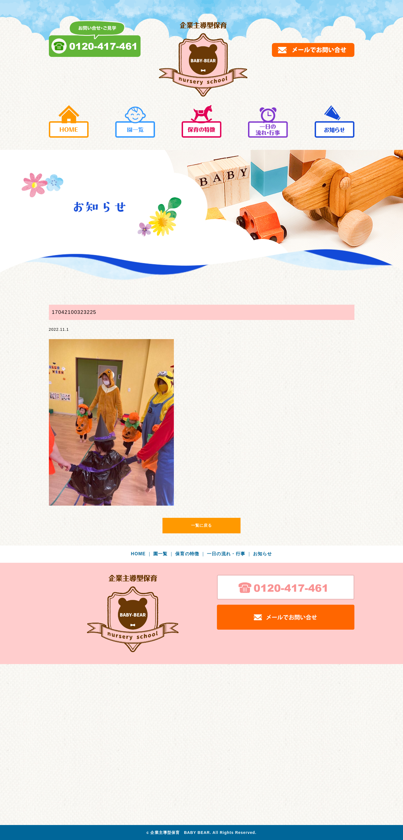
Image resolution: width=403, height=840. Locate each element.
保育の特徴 (190, 553)
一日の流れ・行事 (229, 553)
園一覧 (163, 553)
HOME (141, 553)
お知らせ (262, 553)
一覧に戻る (201, 525)
